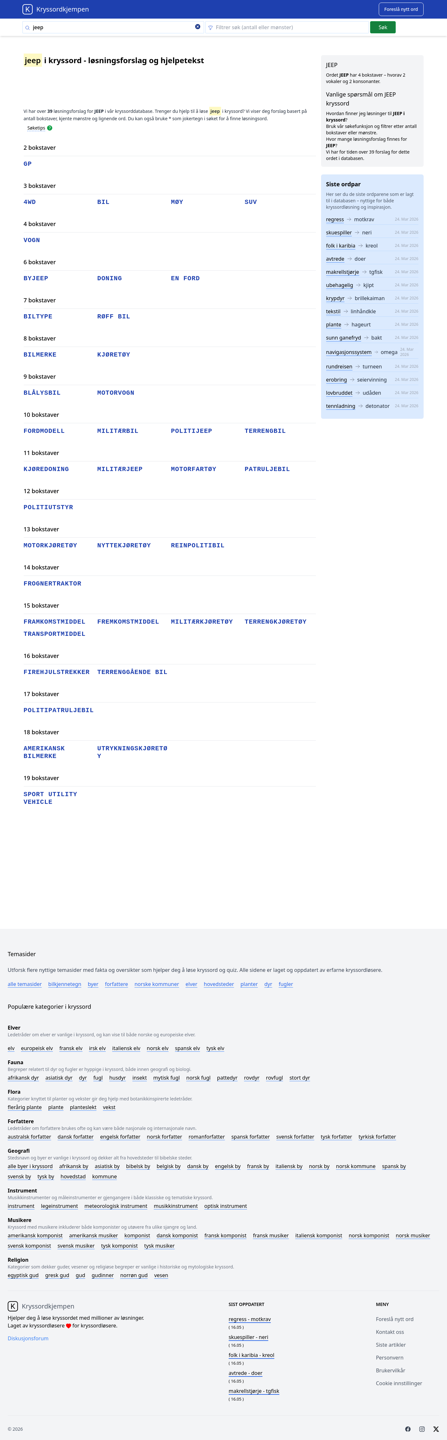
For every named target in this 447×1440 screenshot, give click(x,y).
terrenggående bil (132, 672)
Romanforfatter (207, 1136)
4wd (30, 202)
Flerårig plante (25, 1107)
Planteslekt (83, 1107)
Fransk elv (70, 1048)
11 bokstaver (41, 453)
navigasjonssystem (349, 352)
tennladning (340, 405)
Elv (11, 1048)
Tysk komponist (119, 1245)
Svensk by (19, 1176)
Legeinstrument (59, 1205)
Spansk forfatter (250, 1136)
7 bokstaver (40, 300)
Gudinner (103, 1275)
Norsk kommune (356, 1166)
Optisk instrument (225, 1205)
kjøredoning (46, 469)
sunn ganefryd (343, 337)
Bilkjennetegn (64, 984)
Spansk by (394, 1166)
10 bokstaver (41, 414)
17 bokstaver (41, 694)
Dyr (268, 984)
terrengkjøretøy (276, 622)
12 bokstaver (41, 491)
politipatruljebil (59, 710)
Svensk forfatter (295, 1136)
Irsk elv (97, 1048)
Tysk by (45, 1176)
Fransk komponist (225, 1235)
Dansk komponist (177, 1235)
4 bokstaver (40, 224)
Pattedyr (227, 1077)
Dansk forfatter (76, 1136)
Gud (80, 1275)
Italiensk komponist (318, 1235)
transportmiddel (55, 634)
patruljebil (267, 469)
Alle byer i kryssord (30, 1166)
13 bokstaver (41, 529)
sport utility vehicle (51, 798)
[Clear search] (198, 27)
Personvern (389, 1357)
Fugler (286, 984)
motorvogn (116, 393)
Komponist (137, 1235)
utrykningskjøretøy (132, 752)
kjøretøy (113, 354)
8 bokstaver (40, 338)
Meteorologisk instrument (116, 1205)
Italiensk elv (126, 1048)
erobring (336, 379)
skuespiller (339, 232)
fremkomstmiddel (128, 622)
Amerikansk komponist (35, 1235)
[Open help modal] (49, 127)
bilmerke (40, 354)
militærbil (118, 431)
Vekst (109, 1107)
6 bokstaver (40, 262)
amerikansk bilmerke (44, 752)
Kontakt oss (390, 1331)
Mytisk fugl (166, 1077)
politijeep (191, 431)
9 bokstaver (40, 376)
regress (335, 219)
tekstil (333, 311)
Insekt (139, 1077)
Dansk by (198, 1166)
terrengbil (265, 431)
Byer (93, 984)
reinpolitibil (198, 545)
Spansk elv (187, 1048)
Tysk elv (215, 1048)
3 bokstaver (40, 185)
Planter (249, 984)
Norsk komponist (369, 1235)
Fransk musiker (271, 1235)
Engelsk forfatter (120, 1136)
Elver (191, 984)
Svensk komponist (29, 1245)
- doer (246, 1373)
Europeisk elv (37, 1048)
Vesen (161, 1275)
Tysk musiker (159, 1245)
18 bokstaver (41, 732)
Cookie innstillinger (399, 1383)
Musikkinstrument (176, 1205)
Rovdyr (252, 1077)
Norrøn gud (134, 1275)
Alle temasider (25, 984)
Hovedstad (73, 1176)
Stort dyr (299, 1077)
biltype (38, 316)
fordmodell (44, 431)
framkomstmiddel (55, 622)
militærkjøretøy (202, 622)
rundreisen (339, 366)
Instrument (21, 1205)
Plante (55, 1107)
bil (103, 202)
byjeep (36, 278)
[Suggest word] (401, 9)
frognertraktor (53, 583)
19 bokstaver (41, 778)
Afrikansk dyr (23, 1077)
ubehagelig (339, 285)
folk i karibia (341, 245)
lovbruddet (339, 392)
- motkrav (250, 1319)
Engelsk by (228, 1166)
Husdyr (117, 1077)
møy (177, 202)
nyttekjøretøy (124, 545)
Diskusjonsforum (28, 1338)
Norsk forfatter (164, 1136)
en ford (185, 278)
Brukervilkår (390, 1370)
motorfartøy (194, 469)
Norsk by (319, 1166)
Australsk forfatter (29, 1136)
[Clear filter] (287, 27)
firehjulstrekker (57, 672)
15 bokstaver (41, 605)
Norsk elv (158, 1048)
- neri (249, 1337)
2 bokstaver (40, 147)
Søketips (37, 128)
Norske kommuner (157, 984)
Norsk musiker (413, 1235)
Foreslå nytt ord (395, 1319)
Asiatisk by (107, 1166)
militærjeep (120, 469)
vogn (32, 240)
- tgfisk (254, 1390)
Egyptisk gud (23, 1275)
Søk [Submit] (383, 27)
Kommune (104, 1176)
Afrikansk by (73, 1166)
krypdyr (335, 298)
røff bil (113, 316)
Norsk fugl (198, 1077)
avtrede (335, 258)
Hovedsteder (219, 984)
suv (251, 202)
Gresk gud (57, 1275)
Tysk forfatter (336, 1136)
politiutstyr (48, 507)
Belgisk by (169, 1166)
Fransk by (258, 1166)
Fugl (98, 1077)
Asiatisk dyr (59, 1077)
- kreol (252, 1355)
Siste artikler (391, 1344)
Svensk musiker (76, 1245)
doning (109, 278)
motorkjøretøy (51, 545)
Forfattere (116, 984)
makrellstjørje (342, 271)
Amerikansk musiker (93, 1235)
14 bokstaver (41, 567)
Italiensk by (289, 1166)
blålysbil (42, 393)
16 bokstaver (41, 656)
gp (28, 164)
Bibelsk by (138, 1166)
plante (334, 324)
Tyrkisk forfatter (377, 1136)
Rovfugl (274, 1077)
